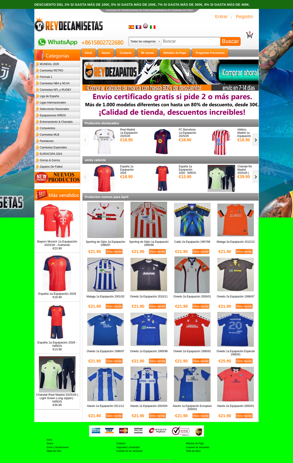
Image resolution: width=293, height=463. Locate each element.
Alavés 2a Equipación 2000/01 (235, 406)
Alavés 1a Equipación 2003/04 (148, 406)
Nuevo (50, 443)
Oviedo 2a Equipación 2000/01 (192, 296)
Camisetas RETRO (51, 70)
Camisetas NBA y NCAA (55, 83)
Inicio (49, 439)
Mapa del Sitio (54, 451)
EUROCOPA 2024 (51, 153)
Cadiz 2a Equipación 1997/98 (192, 241)
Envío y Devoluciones (58, 447)
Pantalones (47, 141)
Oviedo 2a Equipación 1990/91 (192, 351)
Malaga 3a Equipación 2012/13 (236, 241)
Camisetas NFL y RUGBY (55, 89)
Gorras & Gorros (50, 160)
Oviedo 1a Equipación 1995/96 (149, 351)
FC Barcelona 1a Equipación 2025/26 (187, 133)
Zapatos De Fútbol (51, 166)
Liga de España (49, 96)
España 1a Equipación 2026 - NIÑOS (57, 343)
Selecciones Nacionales (54, 109)
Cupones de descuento (197, 447)
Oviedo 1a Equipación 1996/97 (105, 351)
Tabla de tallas (193, 451)
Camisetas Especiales (53, 147)
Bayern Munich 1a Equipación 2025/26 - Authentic (57, 242)
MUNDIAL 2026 (49, 64)
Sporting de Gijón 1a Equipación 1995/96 (148, 243)
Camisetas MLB (49, 134)
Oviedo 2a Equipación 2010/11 (149, 296)
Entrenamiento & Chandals (56, 121)
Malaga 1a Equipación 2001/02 (105, 296)
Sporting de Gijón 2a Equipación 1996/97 (105, 243)
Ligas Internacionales (53, 102)
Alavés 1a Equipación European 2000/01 (192, 407)
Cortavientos (47, 128)
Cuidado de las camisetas (129, 451)
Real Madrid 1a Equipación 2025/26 (129, 133)
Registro (244, 16)
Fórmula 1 (46, 77)
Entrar (221, 16)
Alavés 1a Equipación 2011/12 (105, 406)
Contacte (120, 443)
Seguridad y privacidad (128, 447)
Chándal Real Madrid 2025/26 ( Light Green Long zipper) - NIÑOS (57, 396)
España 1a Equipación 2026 (57, 292)
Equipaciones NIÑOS (53, 115)
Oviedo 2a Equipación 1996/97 (235, 296)
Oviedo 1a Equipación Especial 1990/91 (236, 353)
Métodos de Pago (195, 443)
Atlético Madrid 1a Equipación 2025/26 (244, 134)
